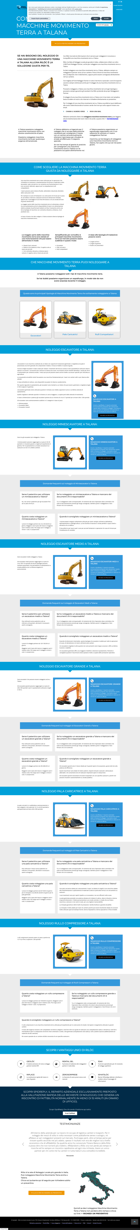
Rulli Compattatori (104, 334)
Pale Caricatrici (70, 334)
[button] (23, 1144)
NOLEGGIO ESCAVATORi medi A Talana (105, 563)
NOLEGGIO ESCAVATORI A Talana (104, 400)
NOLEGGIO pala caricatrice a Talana (105, 810)
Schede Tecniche (117, 5)
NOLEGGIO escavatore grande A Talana (106, 685)
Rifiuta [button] (96, 18)
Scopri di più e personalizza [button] (39, 18)
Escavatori (36, 335)
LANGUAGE (119, 9)
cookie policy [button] (78, 9)
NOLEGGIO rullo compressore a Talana (106, 942)
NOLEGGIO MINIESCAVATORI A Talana (104, 443)
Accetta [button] (106, 18)
